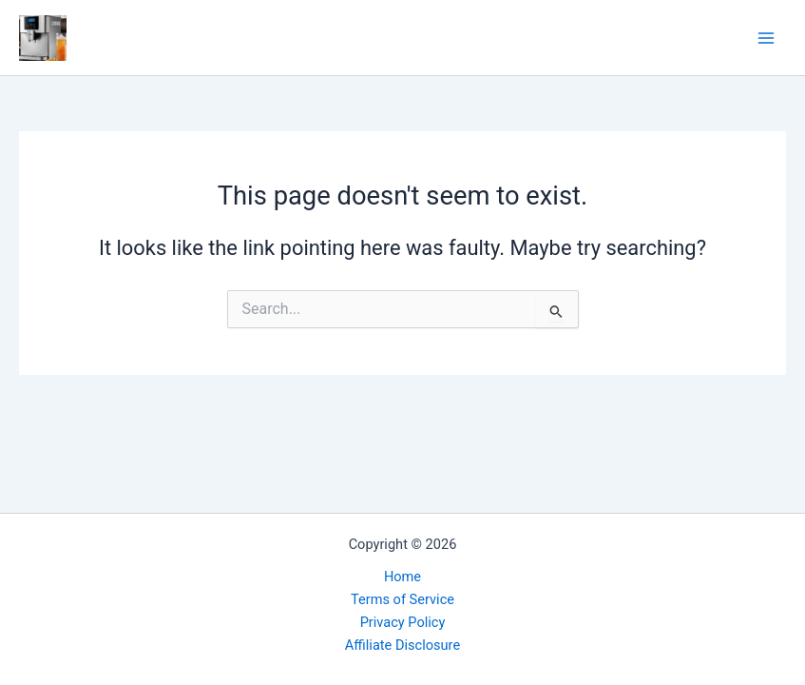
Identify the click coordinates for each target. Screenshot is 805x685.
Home (402, 576)
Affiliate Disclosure (402, 645)
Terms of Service (402, 599)
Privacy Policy (403, 622)
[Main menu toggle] (766, 38)
